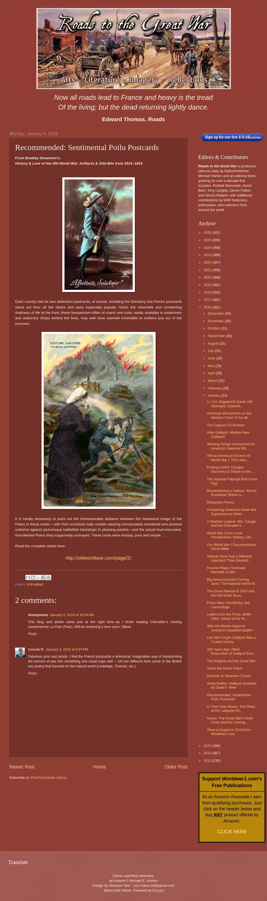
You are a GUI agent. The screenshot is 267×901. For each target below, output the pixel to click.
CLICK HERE (232, 831)
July (211, 351)
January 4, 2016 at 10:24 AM (72, 615)
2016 (208, 307)
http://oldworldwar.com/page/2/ (98, 558)
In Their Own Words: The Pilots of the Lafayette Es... (231, 709)
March (213, 381)
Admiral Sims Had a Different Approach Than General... (229, 558)
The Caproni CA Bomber (226, 425)
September (217, 336)
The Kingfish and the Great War (231, 661)
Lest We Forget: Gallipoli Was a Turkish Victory (231, 639)
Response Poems (220, 502)
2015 (208, 746)
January (214, 395)
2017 (208, 300)
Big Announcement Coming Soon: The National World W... (232, 581)
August (214, 343)
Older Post (176, 767)
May (211, 366)
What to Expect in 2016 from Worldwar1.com (229, 732)
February (215, 388)
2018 (208, 292)
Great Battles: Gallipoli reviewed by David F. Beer (231, 685)
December (216, 313)
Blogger (158, 890)
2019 (208, 285)
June (212, 358)
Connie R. (36, 649)
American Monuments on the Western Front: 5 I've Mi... (229, 415)
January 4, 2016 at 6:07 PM (67, 649)
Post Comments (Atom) (49, 778)
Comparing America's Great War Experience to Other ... (231, 512)
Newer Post (22, 767)
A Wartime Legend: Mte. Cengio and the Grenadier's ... (231, 523)
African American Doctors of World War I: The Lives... (228, 458)
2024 (208, 248)
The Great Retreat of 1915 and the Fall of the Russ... (230, 593)
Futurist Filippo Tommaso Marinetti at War (226, 570)
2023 (208, 255)
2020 (208, 277)
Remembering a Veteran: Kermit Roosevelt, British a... (231, 493)
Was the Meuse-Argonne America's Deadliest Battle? (230, 628)
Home (99, 767)
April (211, 373)
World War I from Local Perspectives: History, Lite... (230, 535)
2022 (208, 262)
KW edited (35, 584)
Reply (32, 634)
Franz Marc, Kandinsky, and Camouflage (228, 605)
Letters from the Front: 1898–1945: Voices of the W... (229, 616)
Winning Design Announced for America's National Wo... (231, 446)
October (214, 328)
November (216, 321)
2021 (208, 270)
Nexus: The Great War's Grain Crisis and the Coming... (230, 720)
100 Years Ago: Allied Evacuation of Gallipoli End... (231, 651)
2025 (208, 240)
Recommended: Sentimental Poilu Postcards (229, 697)
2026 (208, 232)
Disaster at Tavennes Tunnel (229, 676)
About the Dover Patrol (224, 668)
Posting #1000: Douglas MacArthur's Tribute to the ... (230, 469)
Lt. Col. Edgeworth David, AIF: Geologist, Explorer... (230, 404)
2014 (208, 753)
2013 (208, 761)
